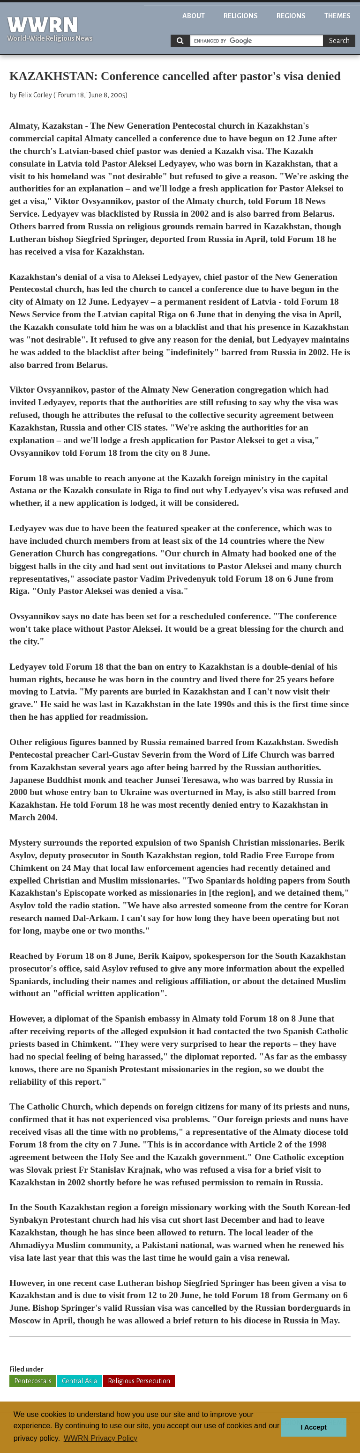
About (193, 16)
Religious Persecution (139, 1381)
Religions (241, 16)
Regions (291, 16)
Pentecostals (33, 1381)
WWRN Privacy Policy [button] (100, 1438)
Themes (337, 16)
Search (339, 40)
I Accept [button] (313, 1427)
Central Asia (80, 1381)
